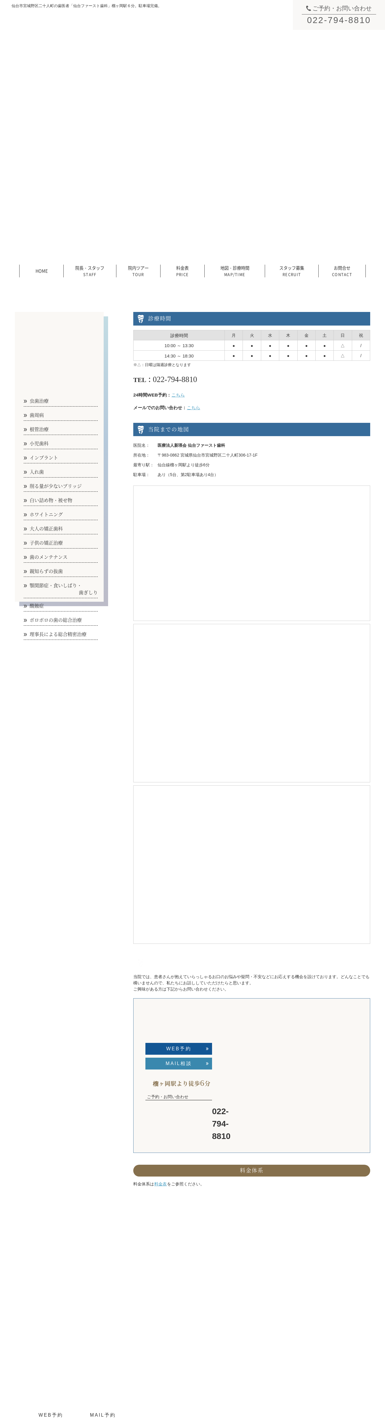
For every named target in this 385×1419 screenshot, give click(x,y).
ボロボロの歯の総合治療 (327, 1303)
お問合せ (342, 271)
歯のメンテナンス (321, 1267)
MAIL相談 (179, 1063)
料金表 (182, 271)
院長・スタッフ (90, 271)
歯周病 (249, 1276)
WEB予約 (178, 1048)
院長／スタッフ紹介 (201, 1276)
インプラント (255, 1303)
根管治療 (251, 1285)
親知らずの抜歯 (318, 1276)
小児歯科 (251, 1294)
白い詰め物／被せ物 (262, 1329)
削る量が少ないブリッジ (266, 1320)
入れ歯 (249, 1312)
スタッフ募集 (291, 271)
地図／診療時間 (196, 1303)
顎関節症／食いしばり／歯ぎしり (335, 1285)
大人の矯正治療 (257, 1347)
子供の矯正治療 (257, 1356)
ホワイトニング (257, 1338)
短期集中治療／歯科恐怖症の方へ (335, 1342)
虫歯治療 (251, 1267)
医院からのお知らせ (323, 1351)
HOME (42, 271)
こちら (178, 394)
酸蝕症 (310, 1294)
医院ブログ (314, 1360)
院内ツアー (138, 271)
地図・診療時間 (235, 271)
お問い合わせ (194, 1320)
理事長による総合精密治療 (329, 1312)
